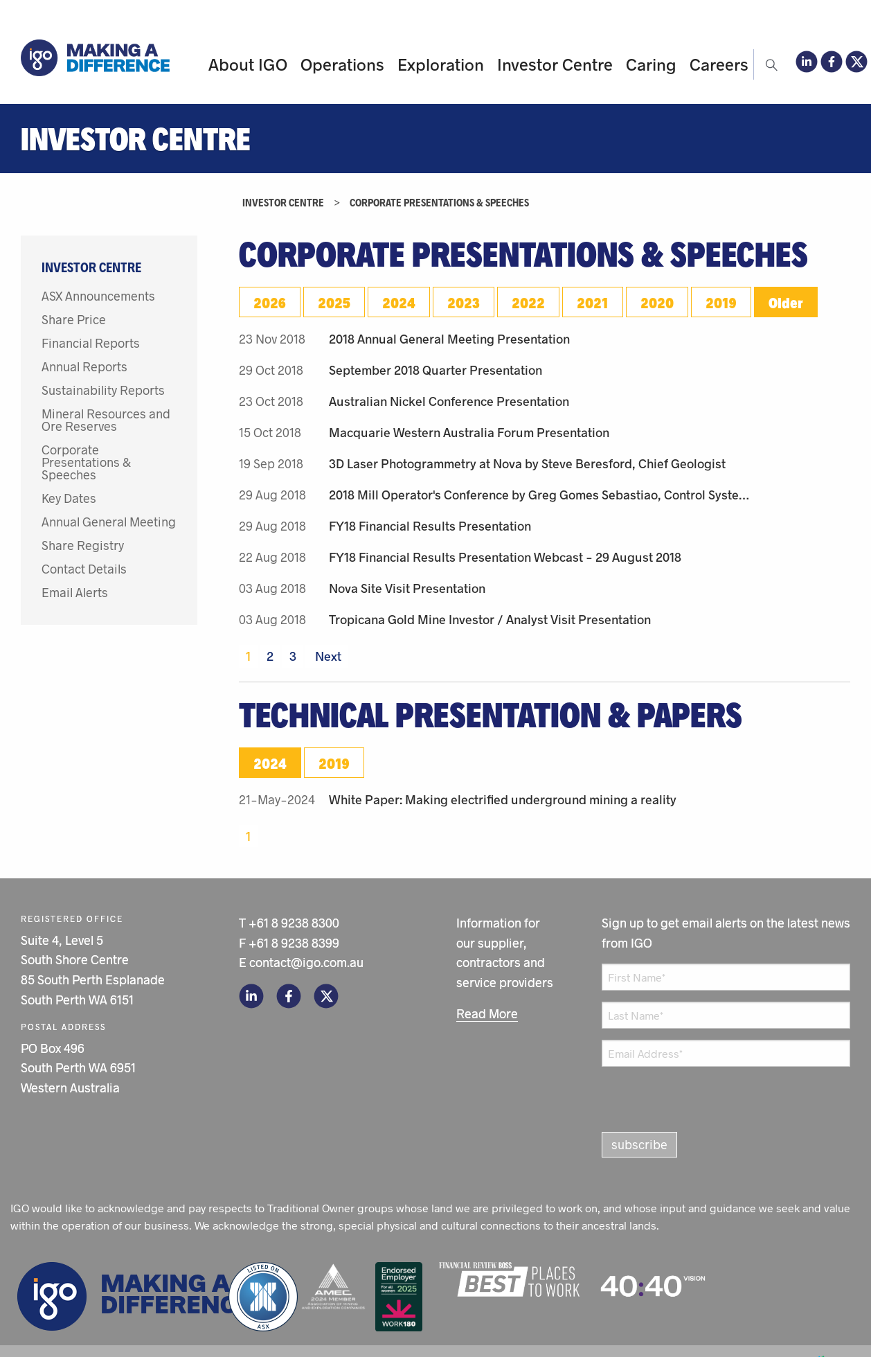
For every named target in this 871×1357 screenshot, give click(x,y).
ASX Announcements (98, 295)
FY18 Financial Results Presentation (430, 525)
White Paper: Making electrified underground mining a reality (502, 799)
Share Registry (83, 545)
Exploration (440, 64)
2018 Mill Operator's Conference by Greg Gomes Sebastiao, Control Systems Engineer (543, 494)
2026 (269, 302)
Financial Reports (91, 343)
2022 (528, 302)
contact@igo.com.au (306, 962)
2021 (593, 302)
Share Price (74, 319)
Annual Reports (84, 366)
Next (326, 656)
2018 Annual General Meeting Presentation (449, 338)
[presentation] (672, 1096)
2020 (657, 302)
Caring (651, 64)
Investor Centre (555, 64)
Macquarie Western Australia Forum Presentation (469, 432)
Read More (487, 1013)
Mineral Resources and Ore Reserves (106, 420)
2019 (721, 302)
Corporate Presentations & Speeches (86, 462)
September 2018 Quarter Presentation (435, 370)
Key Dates (69, 498)
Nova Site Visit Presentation (407, 588)
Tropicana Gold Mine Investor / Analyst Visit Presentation (490, 619)
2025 (334, 302)
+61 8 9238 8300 (294, 922)
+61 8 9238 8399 (294, 942)
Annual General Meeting (109, 521)
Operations (342, 64)
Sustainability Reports (103, 390)
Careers (719, 64)
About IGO (247, 64)
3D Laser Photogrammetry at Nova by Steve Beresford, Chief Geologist (527, 463)
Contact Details (84, 568)
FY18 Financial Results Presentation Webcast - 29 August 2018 (505, 557)
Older (786, 302)
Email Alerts (75, 592)
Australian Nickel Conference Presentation (449, 401)
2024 (398, 302)
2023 (463, 302)
